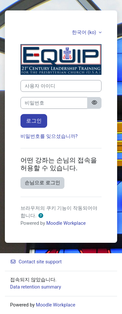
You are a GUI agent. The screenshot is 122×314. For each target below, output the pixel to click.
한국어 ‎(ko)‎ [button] (84, 32)
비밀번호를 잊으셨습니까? (49, 136)
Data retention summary (35, 287)
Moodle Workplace (66, 223)
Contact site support (36, 262)
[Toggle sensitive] (94, 103)
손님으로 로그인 (42, 183)
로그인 (34, 121)
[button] (40, 216)
